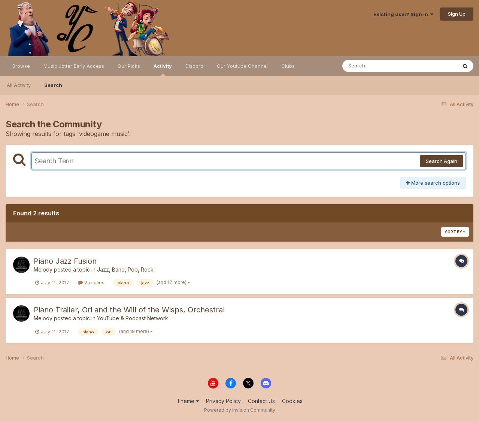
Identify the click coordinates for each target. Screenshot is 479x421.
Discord (194, 66)
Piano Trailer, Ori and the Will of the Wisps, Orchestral (129, 309)
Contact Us (261, 401)
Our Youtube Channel (242, 66)
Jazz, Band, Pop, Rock (125, 269)
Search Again (441, 161)
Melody (43, 269)
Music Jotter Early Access (73, 66)
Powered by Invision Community (239, 410)
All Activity (19, 85)
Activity (163, 69)
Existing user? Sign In (403, 14)
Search (53, 85)
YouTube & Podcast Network (132, 318)
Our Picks (129, 66)
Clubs (288, 66)
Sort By (455, 232)
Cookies (292, 401)
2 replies (91, 282)
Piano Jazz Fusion (65, 261)
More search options (433, 183)
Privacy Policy (223, 401)
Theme (188, 401)
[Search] (379, 66)
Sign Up (457, 14)
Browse (21, 66)
